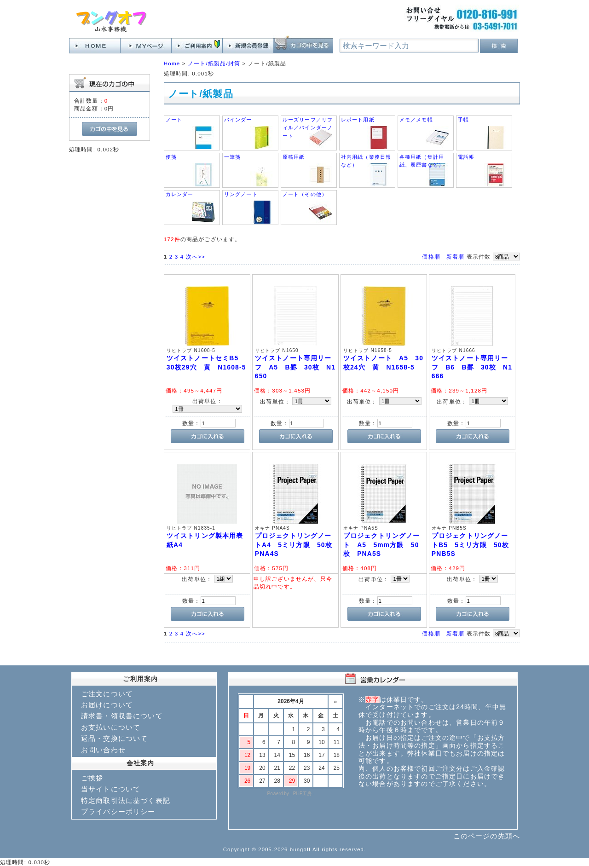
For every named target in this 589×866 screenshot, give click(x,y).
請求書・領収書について (122, 716)
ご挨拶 (92, 778)
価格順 (431, 257)
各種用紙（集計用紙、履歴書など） (421, 160)
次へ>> (195, 257)
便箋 (171, 157)
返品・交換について (114, 738)
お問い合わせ (103, 750)
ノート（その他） (305, 194)
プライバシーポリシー (118, 811)
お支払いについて (110, 727)
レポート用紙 (358, 119)
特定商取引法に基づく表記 (125, 800)
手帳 (463, 119)
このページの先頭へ (486, 836)
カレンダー (180, 194)
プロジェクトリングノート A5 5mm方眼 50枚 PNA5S (381, 544)
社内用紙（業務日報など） (366, 160)
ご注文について (107, 694)
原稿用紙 (294, 157)
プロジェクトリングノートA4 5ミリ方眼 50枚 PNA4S (297, 544)
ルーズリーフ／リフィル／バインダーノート (308, 128)
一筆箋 (232, 157)
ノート (174, 119)
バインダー (238, 119)
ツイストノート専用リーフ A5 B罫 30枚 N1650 (295, 367)
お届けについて (107, 705)
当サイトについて (110, 789)
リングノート (241, 194)
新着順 (455, 257)
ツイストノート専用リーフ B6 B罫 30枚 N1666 (472, 367)
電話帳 (466, 157)
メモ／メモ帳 (416, 119)
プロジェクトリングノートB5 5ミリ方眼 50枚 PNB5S (474, 544)
